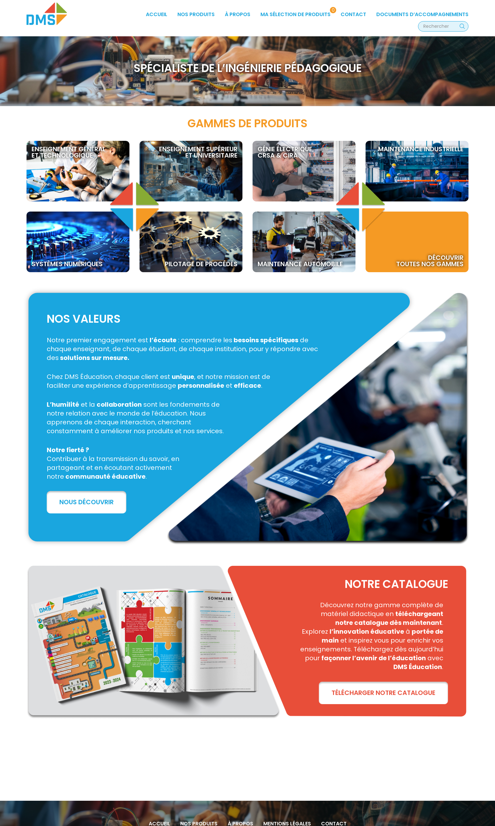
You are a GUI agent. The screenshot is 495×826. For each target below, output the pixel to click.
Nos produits (196, 14)
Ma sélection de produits (295, 14)
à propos (237, 14)
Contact (353, 14)
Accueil (156, 14)
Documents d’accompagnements (422, 14)
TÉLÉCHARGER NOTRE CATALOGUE (383, 692)
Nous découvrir (86, 502)
